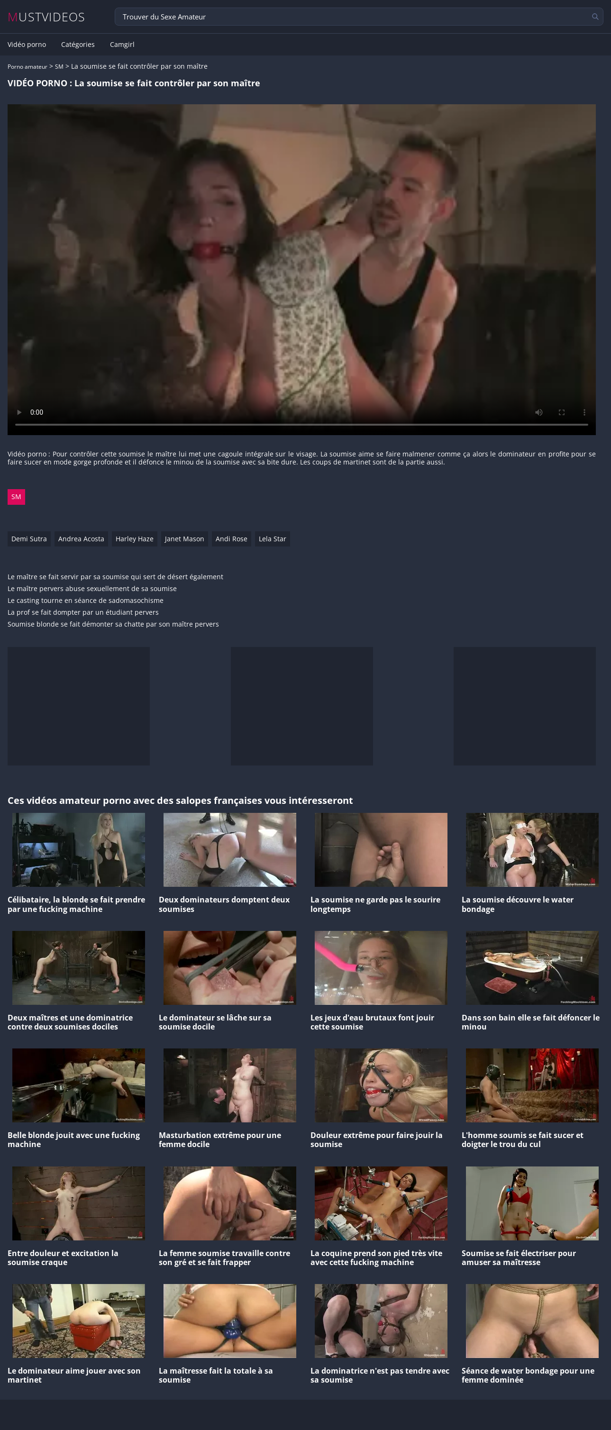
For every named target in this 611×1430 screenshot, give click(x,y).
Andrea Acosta (81, 538)
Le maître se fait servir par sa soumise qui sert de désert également (115, 577)
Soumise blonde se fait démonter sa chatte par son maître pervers (113, 624)
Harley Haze (135, 538)
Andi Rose (231, 538)
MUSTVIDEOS (47, 17)
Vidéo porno (27, 44)
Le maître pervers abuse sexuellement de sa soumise (92, 589)
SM (59, 67)
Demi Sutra (29, 538)
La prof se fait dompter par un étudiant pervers (83, 613)
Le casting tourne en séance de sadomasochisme (86, 601)
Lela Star (272, 538)
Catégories (78, 44)
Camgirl (122, 44)
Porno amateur (27, 67)
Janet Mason (184, 538)
